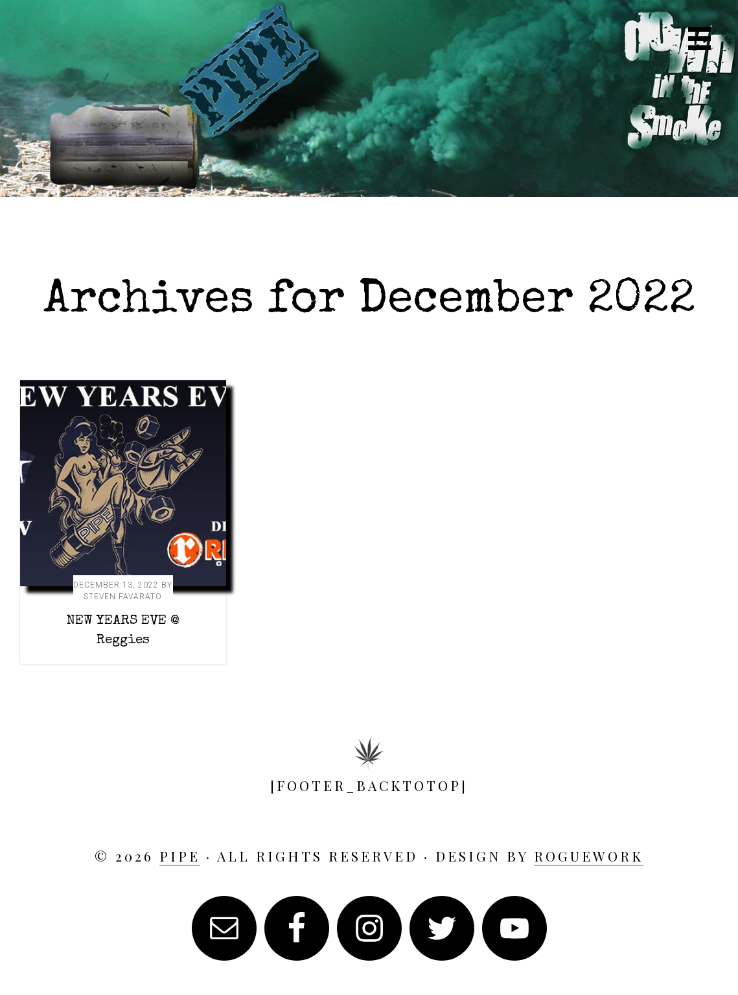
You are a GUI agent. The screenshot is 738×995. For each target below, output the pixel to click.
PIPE (369, 108)
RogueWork (588, 856)
